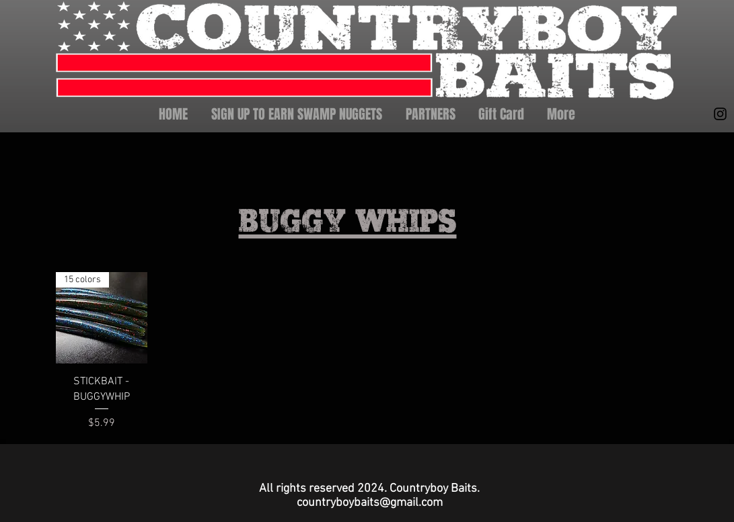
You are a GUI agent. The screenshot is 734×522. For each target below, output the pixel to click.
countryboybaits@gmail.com (370, 503)
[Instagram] (720, 113)
